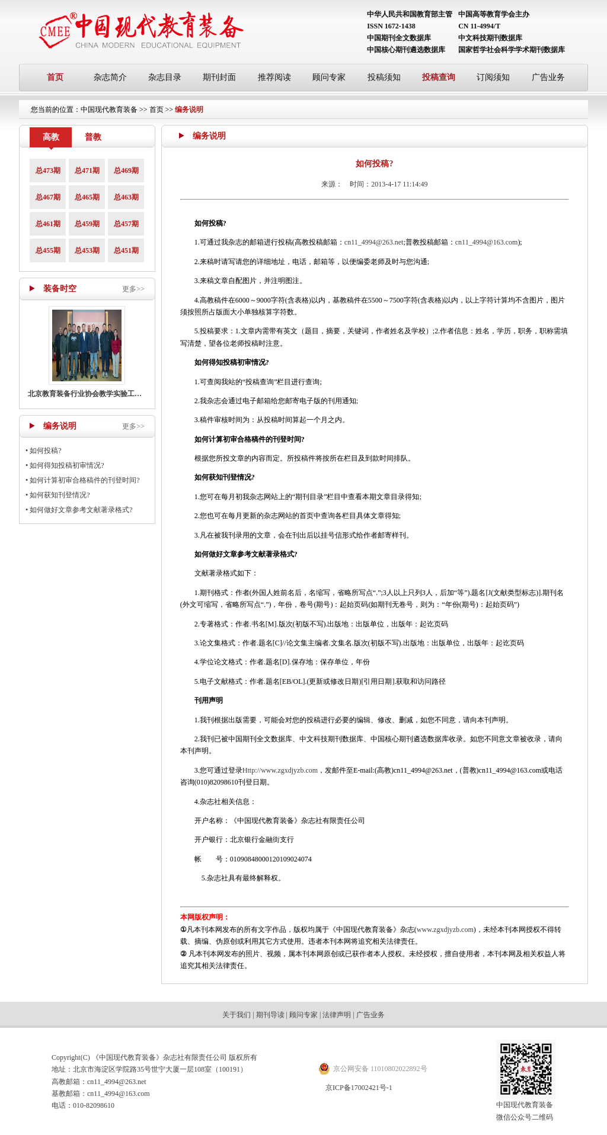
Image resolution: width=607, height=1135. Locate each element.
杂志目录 (164, 77)
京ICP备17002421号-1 (358, 1087)
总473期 (48, 170)
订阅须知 (493, 77)
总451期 (126, 250)
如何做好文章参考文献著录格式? (81, 510)
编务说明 (189, 109)
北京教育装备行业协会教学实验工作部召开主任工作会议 (117, 394)
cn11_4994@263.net (374, 242)
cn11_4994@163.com (486, 242)
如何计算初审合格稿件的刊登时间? (84, 480)
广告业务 (548, 77)
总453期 (87, 250)
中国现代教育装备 (109, 109)
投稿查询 (438, 77)
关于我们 (236, 1015)
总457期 (126, 224)
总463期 (126, 197)
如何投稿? (45, 450)
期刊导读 (270, 1015)
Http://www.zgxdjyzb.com (280, 770)
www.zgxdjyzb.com (445, 929)
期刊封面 (219, 77)
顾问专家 (329, 77)
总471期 (87, 170)
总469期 (126, 170)
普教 (93, 137)
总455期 (48, 250)
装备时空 (59, 288)
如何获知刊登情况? (60, 495)
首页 (55, 77)
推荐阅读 (274, 77)
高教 (51, 137)
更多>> (133, 289)
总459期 (87, 224)
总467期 (48, 197)
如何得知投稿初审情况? (67, 465)
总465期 (87, 197)
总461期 (48, 224)
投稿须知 (384, 77)
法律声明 (336, 1015)
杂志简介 (110, 77)
